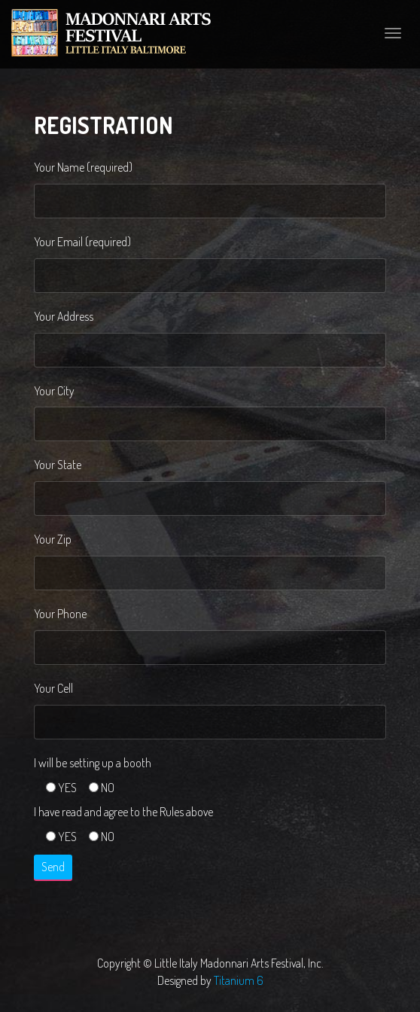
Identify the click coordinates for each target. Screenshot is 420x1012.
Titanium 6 (238, 980)
